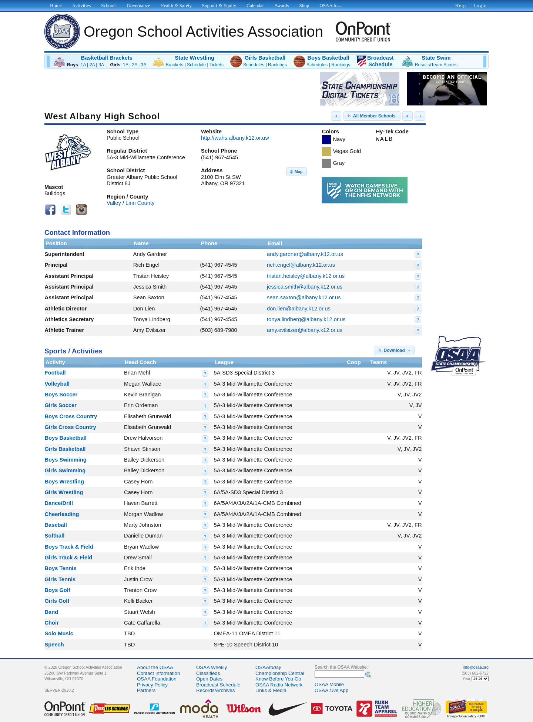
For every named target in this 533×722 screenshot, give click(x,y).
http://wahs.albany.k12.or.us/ (235, 138)
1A (83, 64)
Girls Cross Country (70, 427)
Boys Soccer (61, 394)
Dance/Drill (59, 503)
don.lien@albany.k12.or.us (299, 309)
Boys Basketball (328, 58)
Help (460, 5)
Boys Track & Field (69, 547)
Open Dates (209, 679)
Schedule (196, 64)
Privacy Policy (152, 685)
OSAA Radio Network (278, 685)
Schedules (253, 64)
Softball (55, 536)
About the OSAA (155, 667)
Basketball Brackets (107, 58)
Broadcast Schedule (218, 685)
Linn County (139, 203)
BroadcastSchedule (380, 61)
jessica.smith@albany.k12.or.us (304, 287)
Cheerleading (62, 514)
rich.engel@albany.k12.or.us (301, 265)
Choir (52, 623)
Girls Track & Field (69, 557)
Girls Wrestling (64, 492)
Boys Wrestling (64, 482)
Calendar (255, 5)
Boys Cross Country (71, 416)
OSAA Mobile (329, 684)
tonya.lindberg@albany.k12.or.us (306, 319)
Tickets (216, 64)
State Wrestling (194, 58)
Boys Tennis (61, 568)
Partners (146, 690)
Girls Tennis (60, 579)
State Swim (436, 58)
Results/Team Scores (436, 64)
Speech (54, 645)
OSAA (268, 667)
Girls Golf (57, 601)
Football (55, 373)
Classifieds (208, 673)
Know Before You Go (278, 679)
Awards (281, 5)
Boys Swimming (66, 460)
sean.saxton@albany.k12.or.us (304, 297)
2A (92, 64)
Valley (114, 203)
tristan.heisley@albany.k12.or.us (306, 276)
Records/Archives (215, 690)
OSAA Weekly (211, 667)
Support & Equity (219, 5)
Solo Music (59, 633)
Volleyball (57, 384)
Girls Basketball (265, 58)
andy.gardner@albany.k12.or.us (305, 254)
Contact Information (158, 673)
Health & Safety (175, 5)
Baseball (56, 525)
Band (51, 612)
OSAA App (331, 690)
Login (480, 5)
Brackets (175, 64)
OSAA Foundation (157, 679)
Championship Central (279, 673)
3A (101, 64)
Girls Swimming (65, 470)
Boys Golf (57, 590)
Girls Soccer (61, 405)
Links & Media (270, 690)
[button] (336, 116)
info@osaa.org (476, 667)
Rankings (277, 64)
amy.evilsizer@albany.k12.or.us (304, 330)
